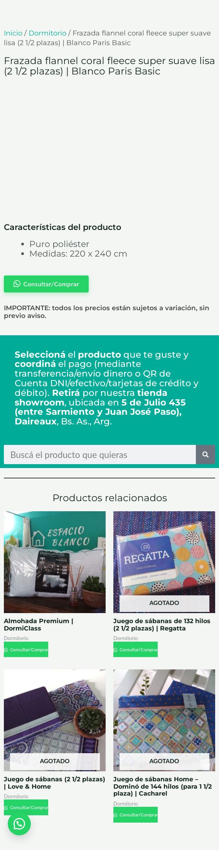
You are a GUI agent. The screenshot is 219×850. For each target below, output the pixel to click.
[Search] (205, 454)
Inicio (13, 33)
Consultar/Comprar (29, 649)
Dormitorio (47, 33)
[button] (19, 823)
